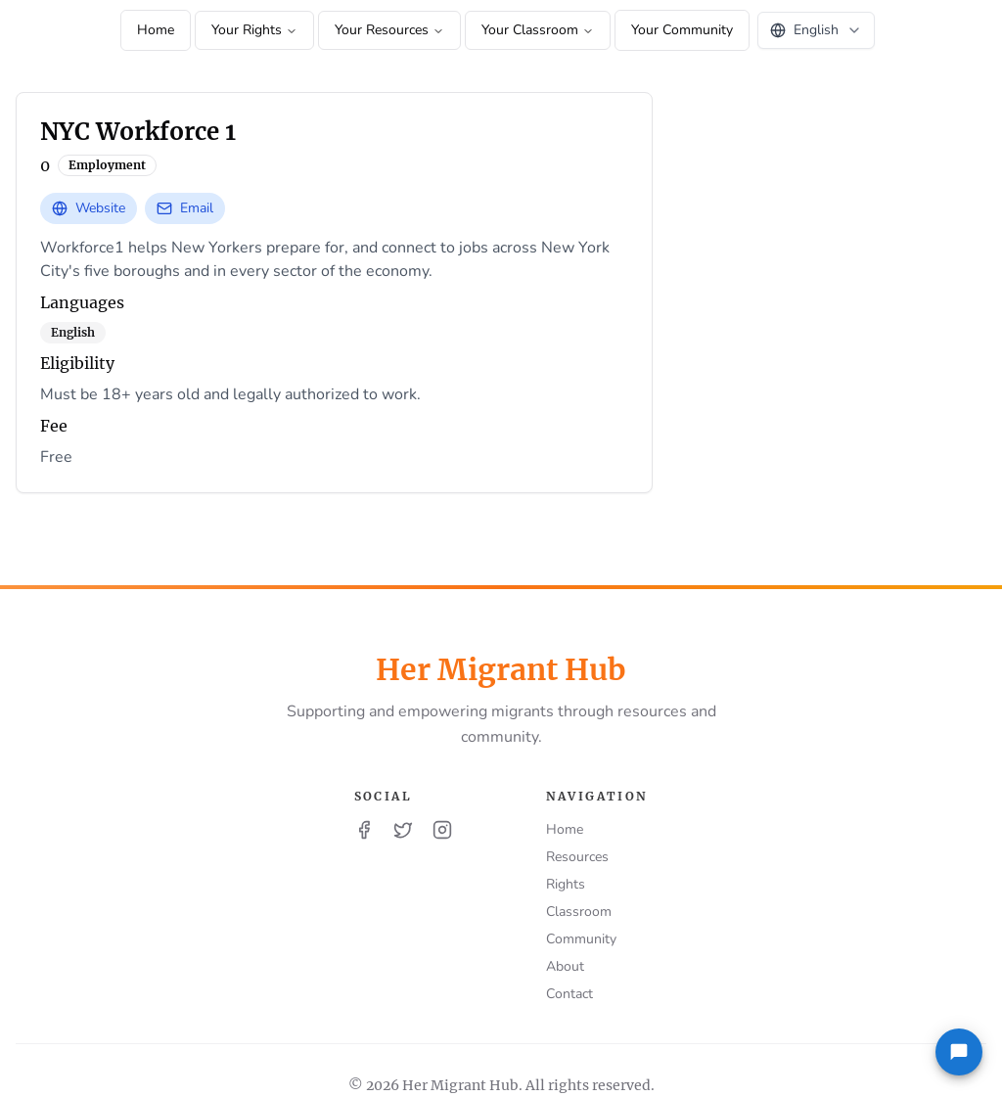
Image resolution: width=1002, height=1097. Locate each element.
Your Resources (389, 30)
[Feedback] (958, 1051)
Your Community (682, 30)
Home (155, 30)
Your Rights (254, 30)
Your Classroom (537, 30)
